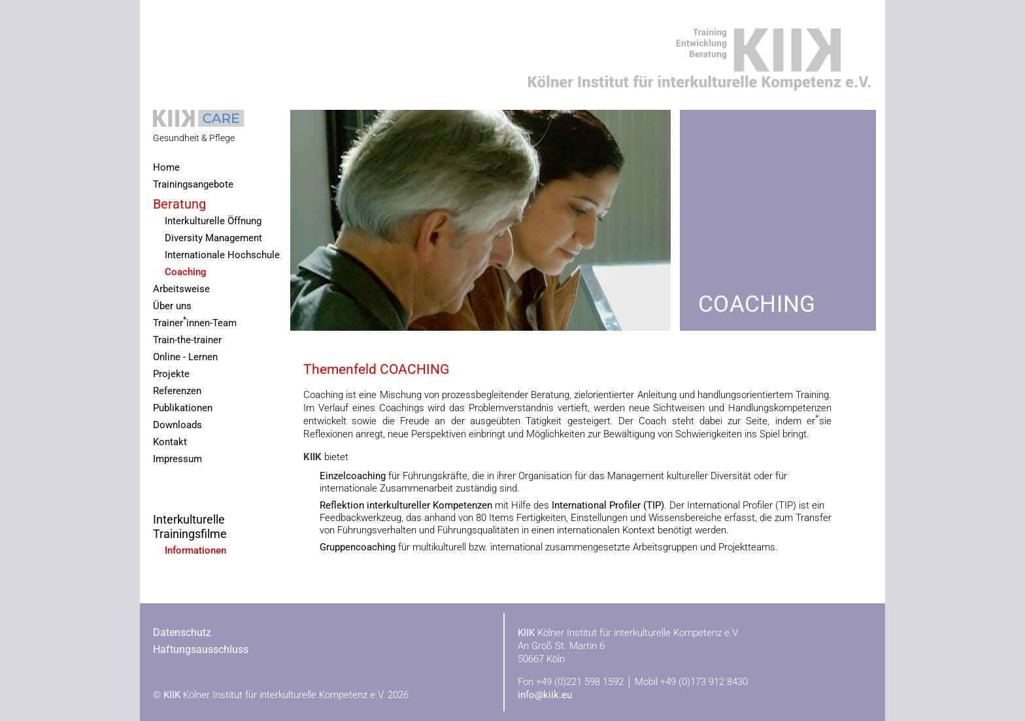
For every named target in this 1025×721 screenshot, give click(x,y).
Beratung (179, 204)
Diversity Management (213, 238)
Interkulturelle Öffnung (213, 221)
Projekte (171, 374)
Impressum (177, 459)
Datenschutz (182, 632)
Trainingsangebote (193, 184)
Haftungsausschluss (200, 649)
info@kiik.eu (545, 695)
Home (166, 167)
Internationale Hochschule (222, 255)
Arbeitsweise (181, 289)
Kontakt (170, 442)
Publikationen (182, 408)
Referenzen (177, 391)
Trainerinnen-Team (195, 322)
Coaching (186, 272)
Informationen (195, 550)
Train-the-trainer (187, 340)
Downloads (177, 425)
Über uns (172, 306)
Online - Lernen (185, 357)
